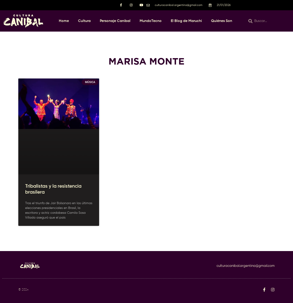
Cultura (84, 21)
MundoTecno (151, 21)
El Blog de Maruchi (186, 21)
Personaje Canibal (115, 21)
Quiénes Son (221, 21)
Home (64, 21)
